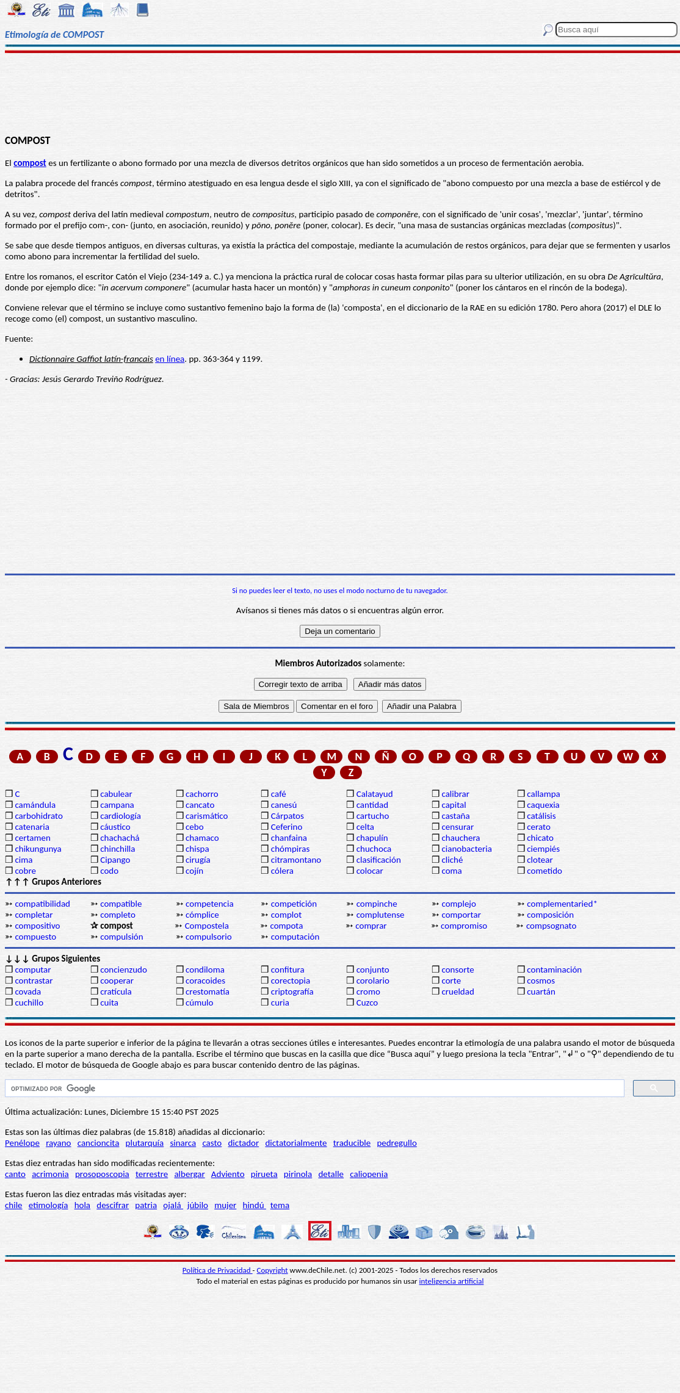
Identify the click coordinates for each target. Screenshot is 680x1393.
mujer (225, 1205)
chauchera (460, 837)
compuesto (35, 936)
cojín (194, 870)
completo (118, 914)
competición (294, 903)
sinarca (183, 1142)
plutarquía (145, 1142)
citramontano (296, 859)
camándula (35, 804)
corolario (372, 980)
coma (451, 870)
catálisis (541, 815)
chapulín (372, 837)
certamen (32, 837)
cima (23, 859)
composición (550, 914)
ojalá (173, 1205)
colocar (369, 870)
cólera (282, 870)
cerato (539, 826)
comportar (460, 914)
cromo (368, 991)
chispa (197, 848)
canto (15, 1173)
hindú (254, 1205)
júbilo (197, 1205)
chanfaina (289, 837)
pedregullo (396, 1142)
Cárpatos (287, 815)
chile (14, 1205)
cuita (109, 1002)
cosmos (541, 980)
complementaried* (562, 903)
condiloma (205, 969)
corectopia (290, 980)
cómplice (202, 914)
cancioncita (99, 1142)
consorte (457, 969)
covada (28, 991)
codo (109, 870)
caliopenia (369, 1173)
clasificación (378, 859)
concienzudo (123, 969)
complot (286, 914)
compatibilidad (42, 903)
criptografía (292, 991)
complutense (380, 914)
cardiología (120, 815)
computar (33, 969)
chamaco (202, 837)
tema (280, 1205)
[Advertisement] (339, 92)
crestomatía (208, 991)
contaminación (554, 969)
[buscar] (313, 1088)
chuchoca (374, 848)
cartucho (372, 815)
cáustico (115, 826)
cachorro (202, 793)
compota (286, 925)
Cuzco (367, 1002)
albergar (189, 1173)
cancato (200, 804)
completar (33, 914)
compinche (376, 903)
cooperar (117, 980)
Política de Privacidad (218, 1270)
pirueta (264, 1173)
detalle (331, 1173)
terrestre (152, 1173)
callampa (543, 793)
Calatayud (374, 793)
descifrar (112, 1205)
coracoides (205, 980)
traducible (352, 1142)
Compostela (207, 925)
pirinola (298, 1173)
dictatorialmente (296, 1142)
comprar (370, 925)
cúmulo (199, 1002)
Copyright (272, 1270)
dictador (243, 1142)
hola (82, 1205)
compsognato (551, 925)
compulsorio (209, 936)
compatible (121, 903)
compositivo (37, 925)
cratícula (116, 991)
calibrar (455, 793)
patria (146, 1205)
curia (280, 1002)
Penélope (22, 1142)
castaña (455, 815)
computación (295, 936)
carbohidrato (38, 815)
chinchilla (117, 848)
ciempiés (543, 848)
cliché (452, 859)
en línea (169, 358)
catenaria (32, 826)
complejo (458, 903)
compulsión (121, 936)
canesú (284, 804)
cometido (544, 870)
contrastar (33, 980)
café (278, 793)
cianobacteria (466, 848)
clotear (539, 859)
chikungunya (38, 848)
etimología (48, 1205)
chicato (540, 837)
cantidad (372, 804)
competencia (210, 903)
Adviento (228, 1173)
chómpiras (290, 848)
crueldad (457, 991)
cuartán (541, 991)
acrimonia (50, 1173)
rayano (58, 1142)
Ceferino (286, 826)
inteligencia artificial (451, 1281)
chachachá (119, 837)
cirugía (198, 859)
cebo (195, 826)
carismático (207, 815)
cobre (25, 870)
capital (453, 804)
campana (117, 804)
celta (365, 826)
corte (451, 980)
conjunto (372, 969)
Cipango (115, 859)
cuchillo (29, 1002)
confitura (288, 969)
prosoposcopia (102, 1173)
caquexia (543, 804)
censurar (457, 826)
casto (212, 1142)
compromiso (464, 925)
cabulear (116, 793)
